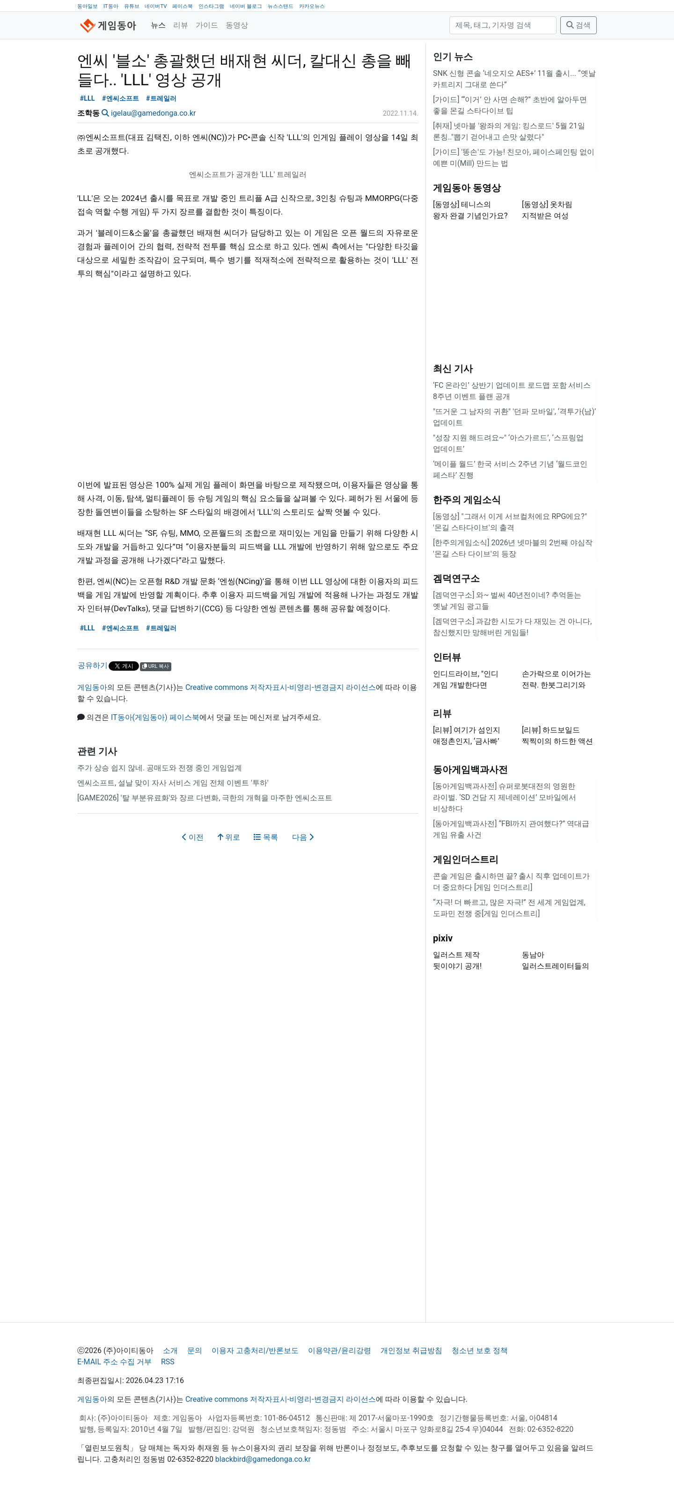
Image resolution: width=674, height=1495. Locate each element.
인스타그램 (211, 6)
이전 (193, 837)
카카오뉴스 (312, 6)
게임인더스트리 (465, 859)
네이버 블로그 (246, 6)
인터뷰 (447, 657)
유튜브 (131, 6)
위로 (229, 837)
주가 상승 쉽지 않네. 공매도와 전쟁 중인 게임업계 (159, 767)
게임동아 (92, 687)
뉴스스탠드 (280, 6)
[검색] (503, 25)
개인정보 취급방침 (411, 1350)
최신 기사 (453, 368)
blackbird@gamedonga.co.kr (263, 1459)
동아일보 (87, 6)
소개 (170, 1350)
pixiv (443, 938)
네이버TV (156, 6)
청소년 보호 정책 (480, 1350)
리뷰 (180, 25)
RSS (168, 1361)
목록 (266, 837)
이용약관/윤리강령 (339, 1350)
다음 (303, 837)
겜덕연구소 (456, 578)
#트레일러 (161, 99)
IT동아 (110, 6)
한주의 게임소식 (467, 499)
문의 (194, 1350)
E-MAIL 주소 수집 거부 (114, 1361)
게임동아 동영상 (467, 187)
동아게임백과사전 (470, 769)
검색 (578, 25)
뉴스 (158, 25)
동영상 (237, 25)
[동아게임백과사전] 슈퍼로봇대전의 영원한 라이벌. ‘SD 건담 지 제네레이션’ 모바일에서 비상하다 (504, 797)
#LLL (87, 99)
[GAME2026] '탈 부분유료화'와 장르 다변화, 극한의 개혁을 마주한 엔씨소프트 (204, 797)
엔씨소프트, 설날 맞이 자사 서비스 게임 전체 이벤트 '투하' (173, 782)
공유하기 (93, 665)
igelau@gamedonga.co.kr (153, 113)
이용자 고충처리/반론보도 (255, 1350)
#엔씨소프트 (120, 99)
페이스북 (182, 6)
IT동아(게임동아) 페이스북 (155, 717)
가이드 (207, 25)
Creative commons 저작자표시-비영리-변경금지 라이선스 (280, 687)
